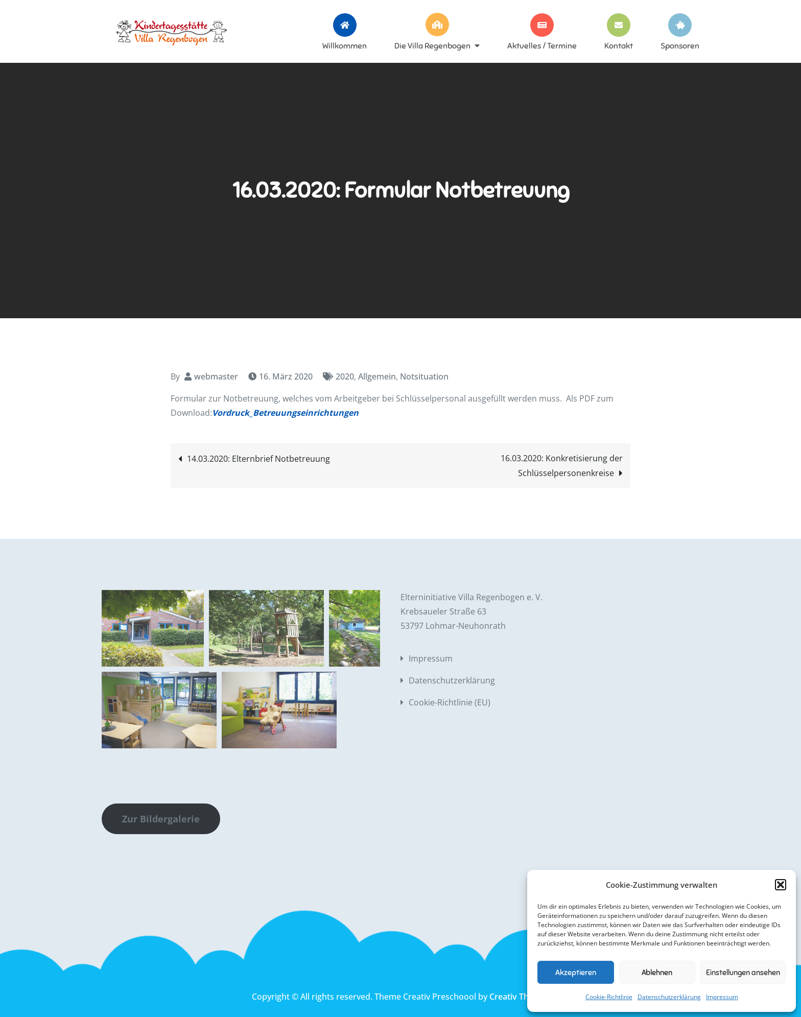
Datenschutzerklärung (669, 996)
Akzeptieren (575, 972)
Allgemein (377, 376)
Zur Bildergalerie (161, 819)
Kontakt (618, 45)
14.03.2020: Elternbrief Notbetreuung (258, 458)
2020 (345, 376)
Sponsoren (680, 45)
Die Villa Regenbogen (432, 45)
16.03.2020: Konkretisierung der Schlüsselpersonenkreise (562, 466)
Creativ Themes (519, 996)
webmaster (216, 376)
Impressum (722, 996)
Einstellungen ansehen (743, 972)
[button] (780, 885)
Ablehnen (657, 972)
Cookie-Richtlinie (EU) (449, 702)
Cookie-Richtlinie (608, 996)
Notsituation (424, 376)
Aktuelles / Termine (542, 45)
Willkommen (344, 45)
